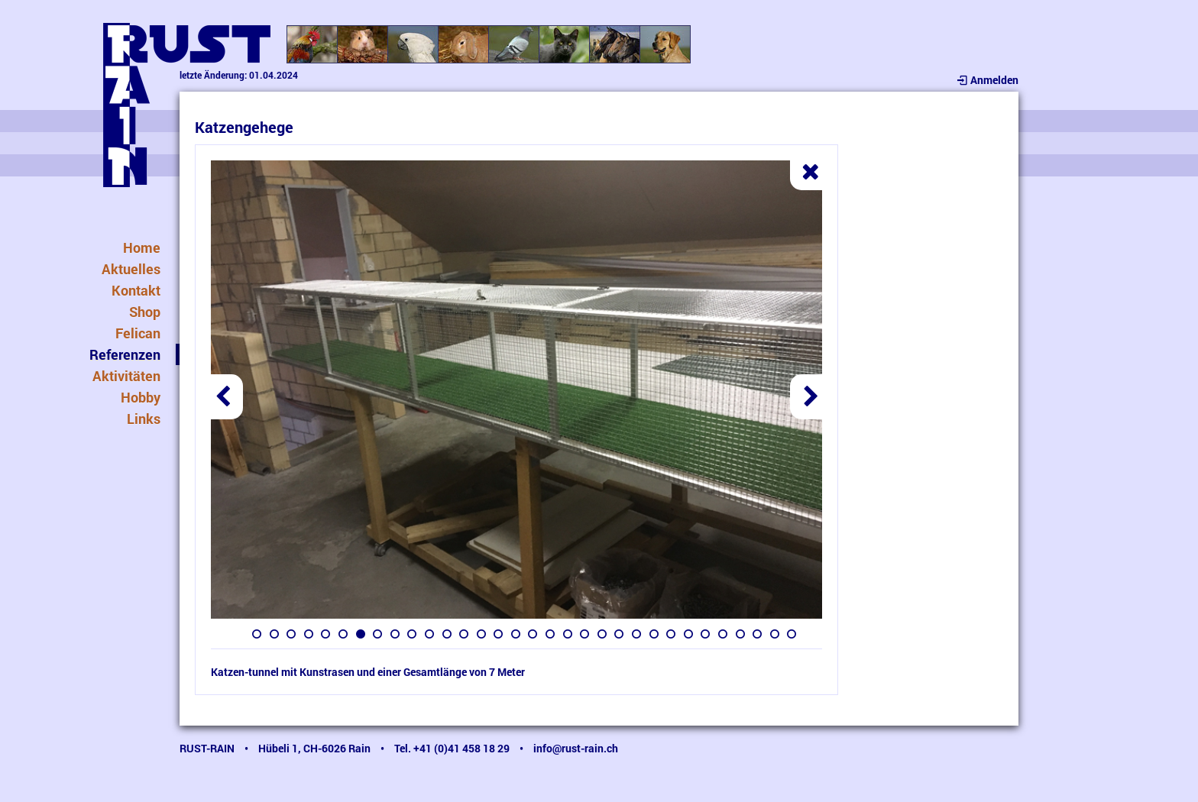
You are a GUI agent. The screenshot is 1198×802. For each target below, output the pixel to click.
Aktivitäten (126, 376)
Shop (144, 311)
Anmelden (986, 80)
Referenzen (124, 354)
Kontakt (136, 290)
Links (143, 418)
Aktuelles (131, 269)
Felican (137, 333)
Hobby (140, 397)
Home (141, 247)
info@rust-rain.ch (575, 748)
